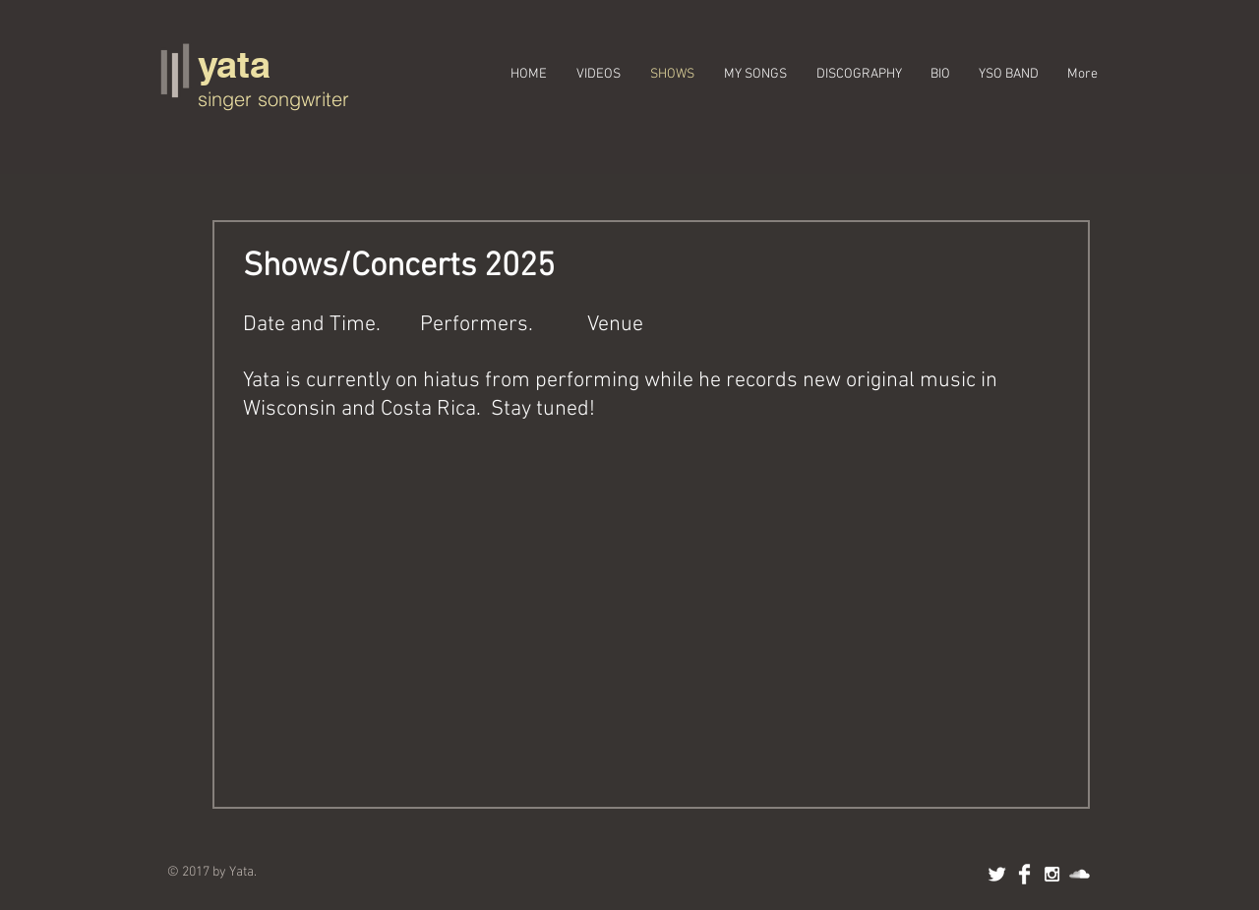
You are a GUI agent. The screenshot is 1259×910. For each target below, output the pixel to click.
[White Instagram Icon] (1052, 874)
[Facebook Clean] (1024, 874)
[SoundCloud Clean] (1079, 874)
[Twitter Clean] (997, 874)
